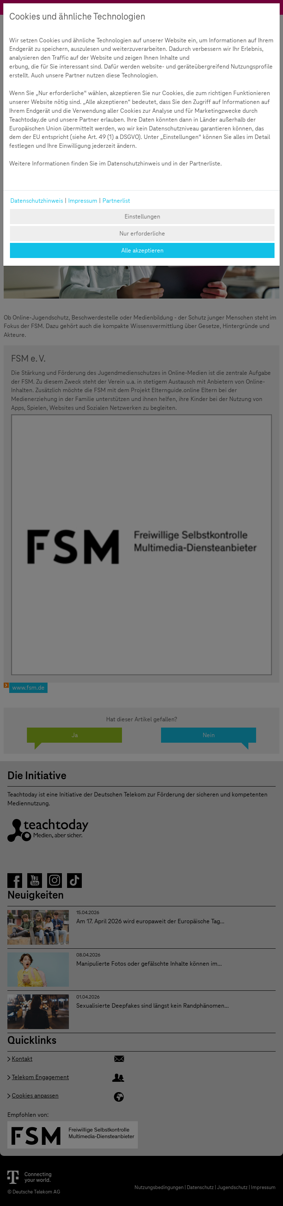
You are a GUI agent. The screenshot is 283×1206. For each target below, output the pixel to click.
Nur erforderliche (142, 233)
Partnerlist (116, 201)
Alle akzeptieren (142, 250)
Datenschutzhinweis (36, 201)
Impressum (82, 201)
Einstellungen (142, 216)
